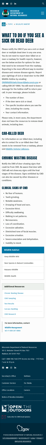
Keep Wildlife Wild (11, 257)
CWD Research (10, 314)
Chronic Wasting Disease (13, 293)
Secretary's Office (9, 376)
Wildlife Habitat (23, 24)
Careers (27, 390)
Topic (10, 24)
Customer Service (9, 383)
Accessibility (24, 438)
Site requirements (10, 438)
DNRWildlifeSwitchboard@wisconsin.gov (20, 82)
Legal (33, 438)
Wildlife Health (10, 276)
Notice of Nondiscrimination (12, 397)
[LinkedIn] (15, 4)
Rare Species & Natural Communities (18, 263)
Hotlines (27, 376)
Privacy (39, 438)
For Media (28, 383)
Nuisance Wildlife (11, 270)
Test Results (9, 304)
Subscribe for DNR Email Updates (18, 417)
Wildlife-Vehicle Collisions (17, 149)
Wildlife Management (13, 328)
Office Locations (8, 390)
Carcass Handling (11, 309)
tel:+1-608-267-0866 (12, 331)
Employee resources (23, 441)
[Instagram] (11, 4)
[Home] (4, 24)
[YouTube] (7, 4)
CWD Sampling (10, 298)
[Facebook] (3, 4)
